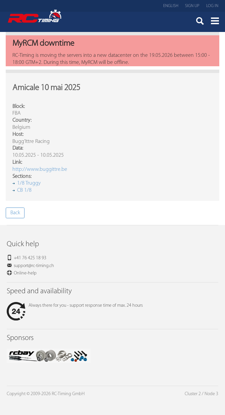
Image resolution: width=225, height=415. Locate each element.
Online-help (25, 273)
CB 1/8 (24, 190)
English (170, 6)
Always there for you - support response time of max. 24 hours (75, 305)
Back (15, 213)
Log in (212, 6)
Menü (215, 22)
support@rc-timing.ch (34, 265)
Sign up (192, 6)
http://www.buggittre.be (39, 169)
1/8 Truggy (29, 183)
